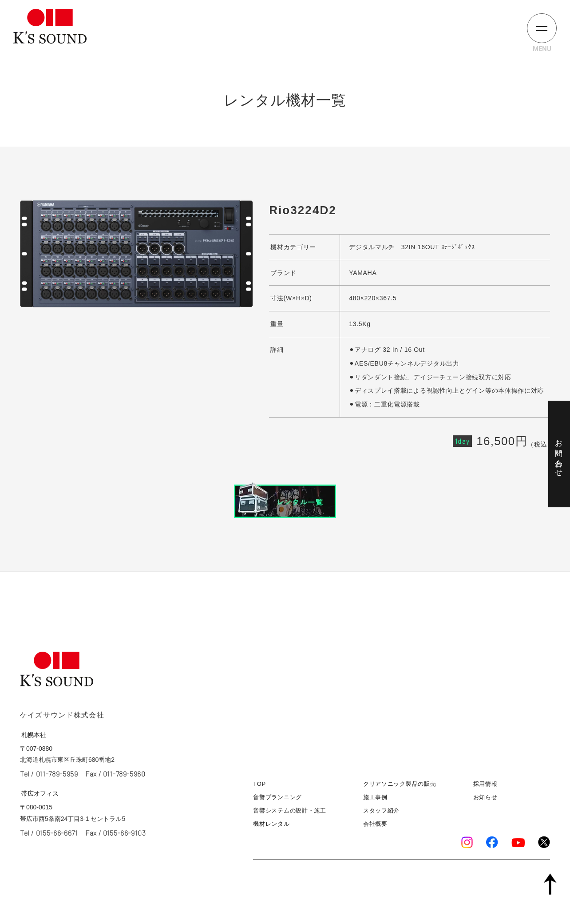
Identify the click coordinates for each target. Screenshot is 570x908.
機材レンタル (271, 823)
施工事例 (375, 797)
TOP (259, 784)
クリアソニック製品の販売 (399, 784)
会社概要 (375, 823)
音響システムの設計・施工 (289, 810)
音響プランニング (277, 797)
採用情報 (485, 784)
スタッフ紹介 (381, 810)
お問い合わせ (558, 454)
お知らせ (485, 797)
